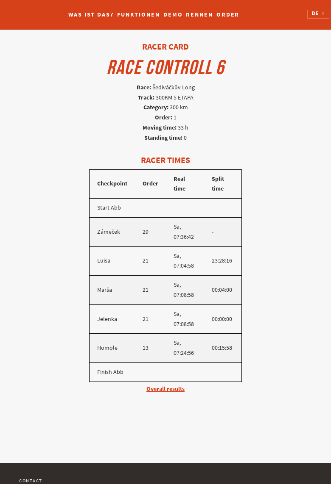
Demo (173, 15)
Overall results (165, 389)
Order (228, 15)
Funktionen (138, 15)
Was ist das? (91, 15)
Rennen (199, 15)
